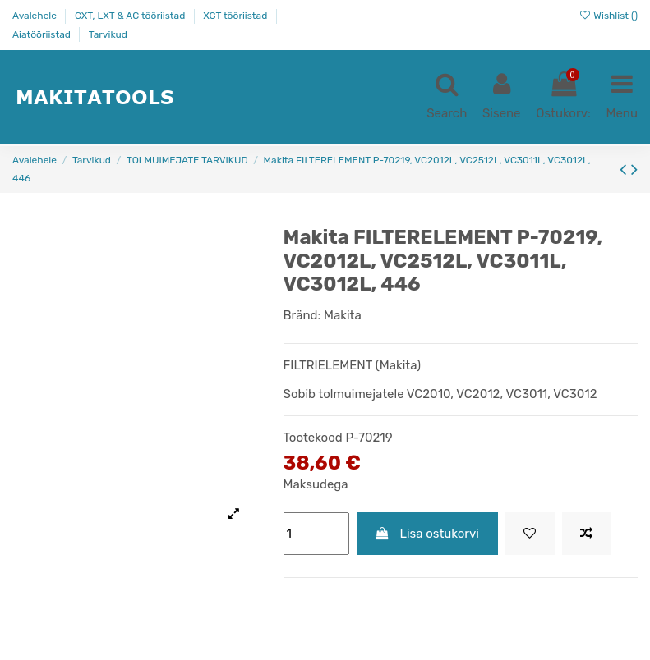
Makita (343, 315)
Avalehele (35, 15)
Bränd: (302, 315)
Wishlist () (608, 15)
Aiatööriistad (42, 34)
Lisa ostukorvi (427, 533)
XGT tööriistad (236, 15)
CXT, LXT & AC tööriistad (131, 15)
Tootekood (313, 437)
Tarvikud (108, 34)
